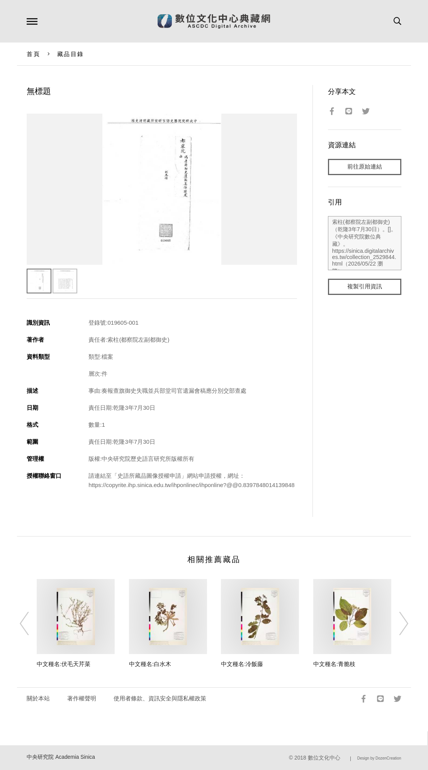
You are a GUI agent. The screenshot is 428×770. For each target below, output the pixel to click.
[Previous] (31, 623)
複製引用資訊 (364, 286)
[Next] (396, 623)
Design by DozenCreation (379, 758)
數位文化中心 (324, 758)
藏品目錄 (70, 54)
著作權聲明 (81, 698)
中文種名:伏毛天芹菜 (63, 664)
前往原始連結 (364, 167)
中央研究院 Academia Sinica (61, 757)
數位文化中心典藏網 (214, 21)
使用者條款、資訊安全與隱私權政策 (160, 698)
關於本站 (38, 698)
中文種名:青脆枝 (334, 664)
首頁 (33, 54)
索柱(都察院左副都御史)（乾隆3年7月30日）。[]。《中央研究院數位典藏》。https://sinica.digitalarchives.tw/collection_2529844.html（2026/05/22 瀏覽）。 (364, 243)
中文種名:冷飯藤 (242, 664)
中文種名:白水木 (150, 664)
